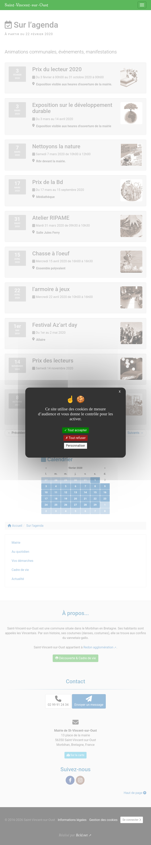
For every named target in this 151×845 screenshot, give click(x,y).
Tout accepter (75, 430)
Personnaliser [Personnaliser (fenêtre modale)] (75, 446)
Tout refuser (75, 438)
